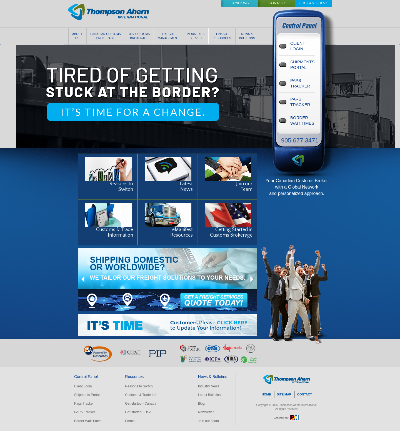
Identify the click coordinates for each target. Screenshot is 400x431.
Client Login (83, 386)
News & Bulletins (247, 36)
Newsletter (206, 412)
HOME (266, 394)
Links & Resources (221, 36)
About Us (77, 36)
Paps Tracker (84, 403)
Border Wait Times (87, 421)
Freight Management (168, 36)
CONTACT (304, 394)
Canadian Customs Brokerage (105, 36)
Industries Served (196, 36)
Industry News (208, 386)
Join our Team (208, 421)
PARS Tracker (84, 412)
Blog (201, 403)
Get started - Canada (140, 403)
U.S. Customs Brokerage (139, 36)
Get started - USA (138, 412)
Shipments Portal (86, 395)
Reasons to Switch (138, 386)
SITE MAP (284, 394)
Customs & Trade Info (141, 395)
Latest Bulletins (209, 395)
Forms (129, 421)
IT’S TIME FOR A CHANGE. (133, 112)
